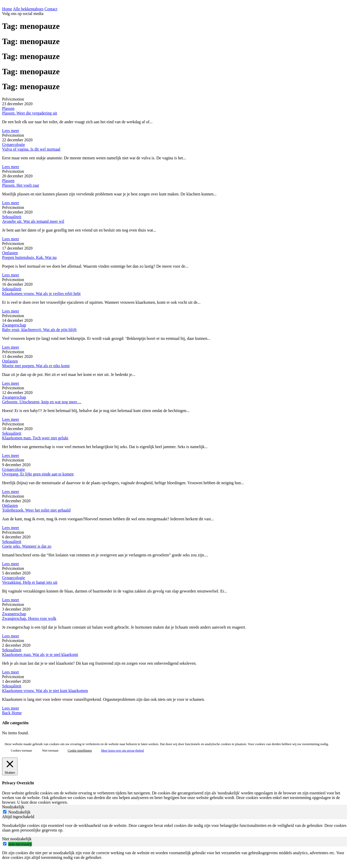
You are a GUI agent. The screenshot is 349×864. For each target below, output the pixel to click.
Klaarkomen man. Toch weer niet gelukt (35, 438)
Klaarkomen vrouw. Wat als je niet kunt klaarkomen (45, 690)
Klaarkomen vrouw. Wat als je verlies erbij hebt (41, 293)
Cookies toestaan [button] (21, 750)
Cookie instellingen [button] (80, 750)
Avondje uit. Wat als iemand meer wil (33, 221)
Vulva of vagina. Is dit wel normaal (31, 149)
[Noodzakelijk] (4, 811)
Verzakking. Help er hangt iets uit (29, 582)
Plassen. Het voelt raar (20, 185)
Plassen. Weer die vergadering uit (29, 113)
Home (7, 9)
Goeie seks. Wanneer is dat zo (26, 546)
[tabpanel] (174, 828)
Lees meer (10, 130)
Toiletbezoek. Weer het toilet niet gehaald (36, 510)
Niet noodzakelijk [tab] (16, 839)
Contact (51, 9)
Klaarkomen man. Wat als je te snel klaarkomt (40, 654)
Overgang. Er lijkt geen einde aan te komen (38, 474)
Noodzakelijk (19, 812)
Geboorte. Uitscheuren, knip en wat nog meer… (41, 402)
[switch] (4, 843)
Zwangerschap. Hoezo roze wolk (29, 618)
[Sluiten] (10, 766)
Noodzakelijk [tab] (13, 807)
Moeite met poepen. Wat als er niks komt (36, 366)
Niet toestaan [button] (50, 750)
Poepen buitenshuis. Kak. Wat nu (29, 257)
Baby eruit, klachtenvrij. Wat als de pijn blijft (39, 329)
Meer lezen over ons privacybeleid (122, 750)
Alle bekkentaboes (28, 9)
